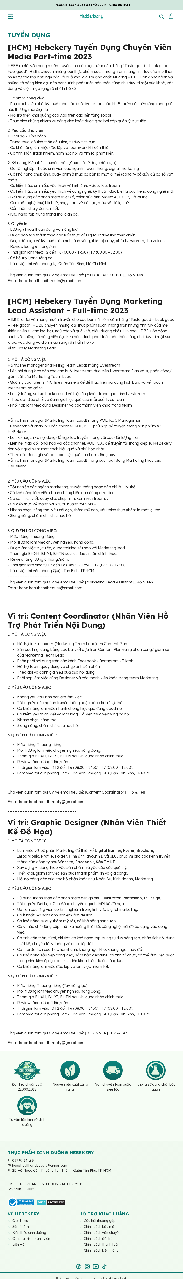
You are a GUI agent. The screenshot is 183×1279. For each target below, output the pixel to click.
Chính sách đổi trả (98, 1238)
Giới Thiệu (20, 1221)
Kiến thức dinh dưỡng (29, 1232)
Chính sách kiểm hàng (101, 1250)
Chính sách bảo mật (100, 1227)
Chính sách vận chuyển (102, 1232)
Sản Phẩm (20, 1227)
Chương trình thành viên (31, 1238)
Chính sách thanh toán (101, 1244)
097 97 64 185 (21, 1160)
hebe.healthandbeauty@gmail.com (37, 1165)
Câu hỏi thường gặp (99, 1221)
